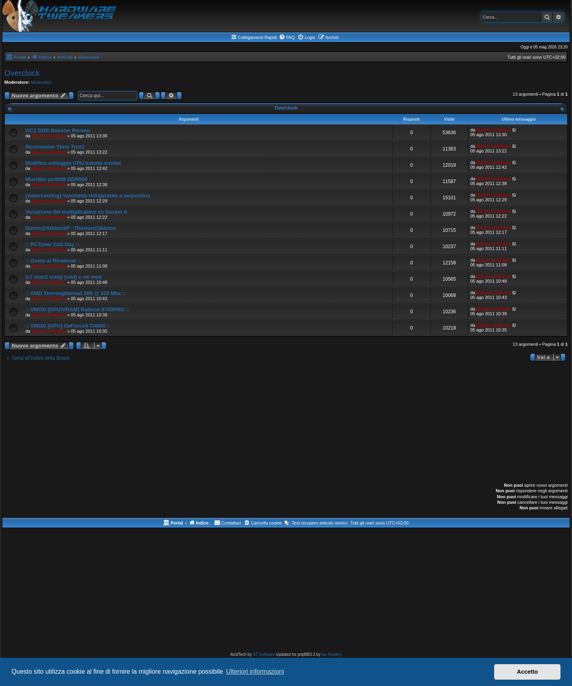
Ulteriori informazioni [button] (255, 671)
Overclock (22, 73)
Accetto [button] (527, 672)
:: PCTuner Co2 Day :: (52, 244)
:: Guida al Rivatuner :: (53, 261)
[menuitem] (287, 37)
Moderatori (41, 82)
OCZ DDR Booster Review (57, 130)
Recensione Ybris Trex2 (55, 147)
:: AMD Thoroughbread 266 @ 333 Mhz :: (75, 293)
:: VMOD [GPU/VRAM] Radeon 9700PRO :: (77, 309)
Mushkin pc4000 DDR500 (56, 179)
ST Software (264, 654)
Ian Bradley (331, 654)
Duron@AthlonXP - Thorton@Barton (70, 228)
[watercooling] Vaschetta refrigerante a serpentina (87, 195)
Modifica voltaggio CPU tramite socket (73, 163)
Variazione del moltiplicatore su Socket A (76, 212)
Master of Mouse (48, 135)
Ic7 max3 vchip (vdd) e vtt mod (63, 277)
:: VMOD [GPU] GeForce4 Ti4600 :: (67, 326)
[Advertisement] (286, 422)
